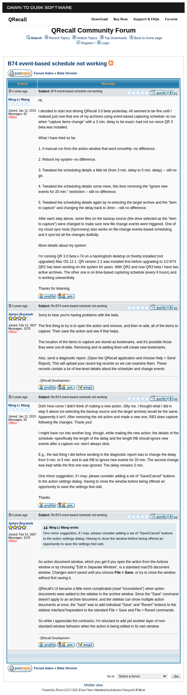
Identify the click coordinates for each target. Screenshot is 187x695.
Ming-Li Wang (19, 99)
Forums (171, 19)
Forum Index (44, 73)
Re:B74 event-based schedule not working (79, 306)
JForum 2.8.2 (62, 690)
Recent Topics (59, 38)
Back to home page (148, 38)
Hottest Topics (87, 38)
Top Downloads (116, 38)
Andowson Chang (119, 690)
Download (99, 19)
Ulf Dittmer (139, 690)
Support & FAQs (146, 19)
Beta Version (67, 73)
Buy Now (120, 19)
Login (106, 43)
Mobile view (93, 685)
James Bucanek (20, 314)
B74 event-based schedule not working (57, 64)
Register (87, 43)
